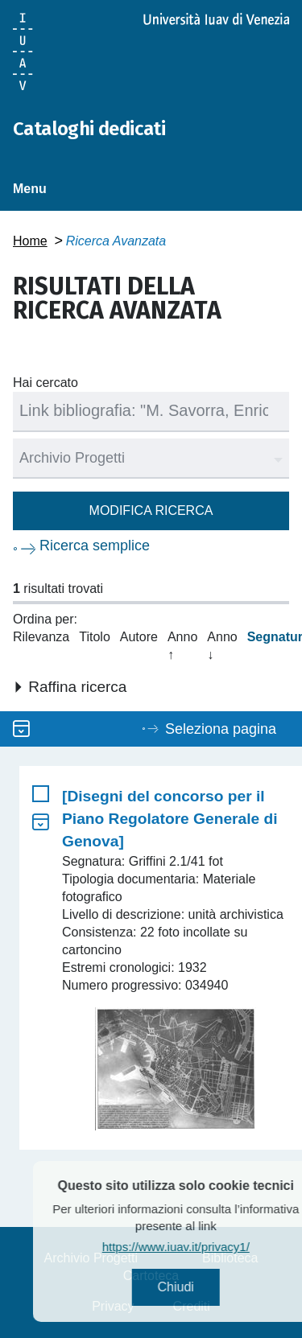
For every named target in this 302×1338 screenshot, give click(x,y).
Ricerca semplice (94, 545)
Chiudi (193, 1287)
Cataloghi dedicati (89, 128)
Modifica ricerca (151, 510)
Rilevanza (41, 637)
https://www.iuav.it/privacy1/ (193, 1247)
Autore (139, 637)
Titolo (94, 637)
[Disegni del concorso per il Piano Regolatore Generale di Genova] (170, 819)
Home (30, 241)
